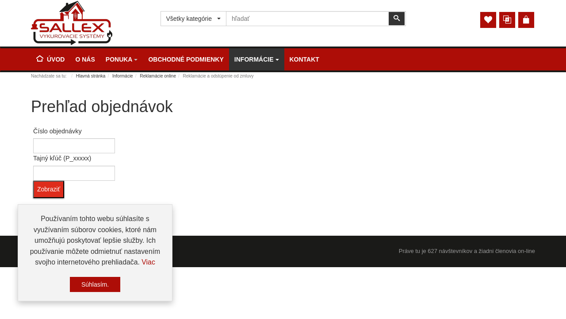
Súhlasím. (95, 285)
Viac (148, 263)
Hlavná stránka (91, 76)
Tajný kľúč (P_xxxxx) (62, 158)
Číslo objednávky (57, 131)
